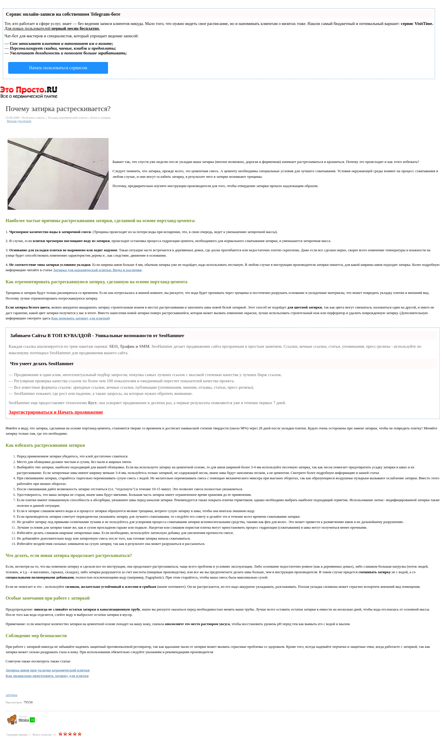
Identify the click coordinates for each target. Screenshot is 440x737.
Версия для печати (19, 121)
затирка (11, 695)
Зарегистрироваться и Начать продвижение (56, 412)
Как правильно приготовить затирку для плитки (47, 676)
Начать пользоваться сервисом (58, 67)
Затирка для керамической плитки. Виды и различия (97, 270)
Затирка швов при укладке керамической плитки (48, 670)
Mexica (24, 720)
